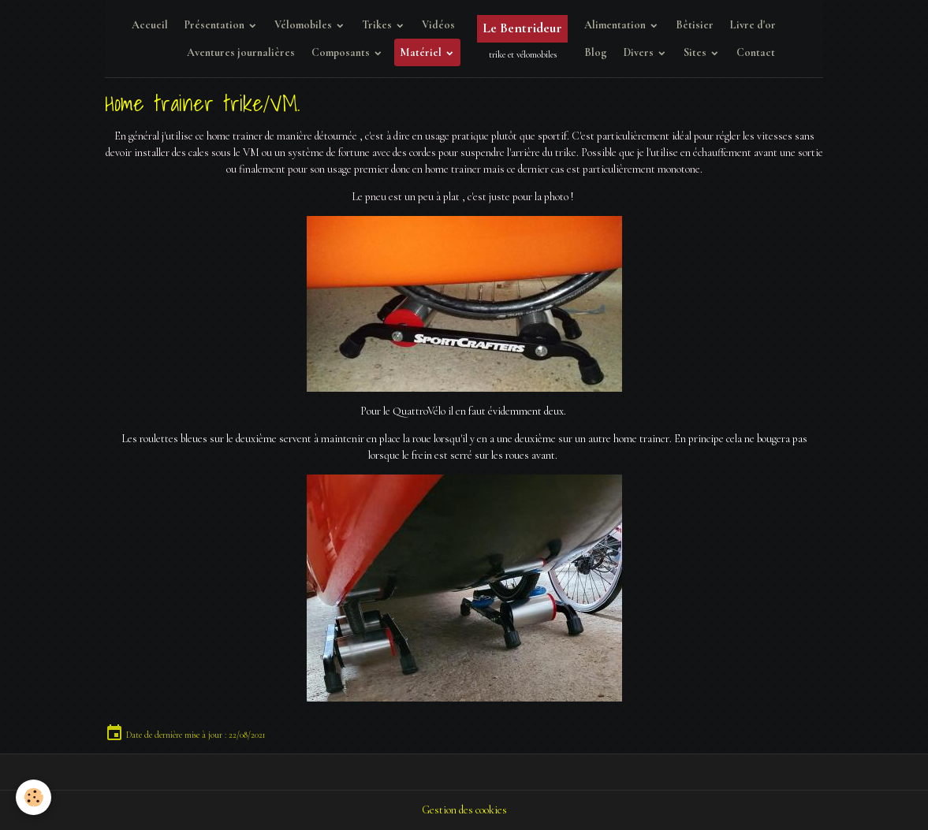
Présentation (215, 25)
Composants (341, 52)
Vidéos (438, 25)
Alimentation (616, 25)
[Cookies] (33, 797)
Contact (755, 52)
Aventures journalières (241, 52)
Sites (696, 52)
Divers (640, 52)
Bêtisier (695, 25)
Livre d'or (753, 25)
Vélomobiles (304, 25)
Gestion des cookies (464, 810)
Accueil (150, 25)
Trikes (378, 25)
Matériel (422, 52)
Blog (595, 52)
